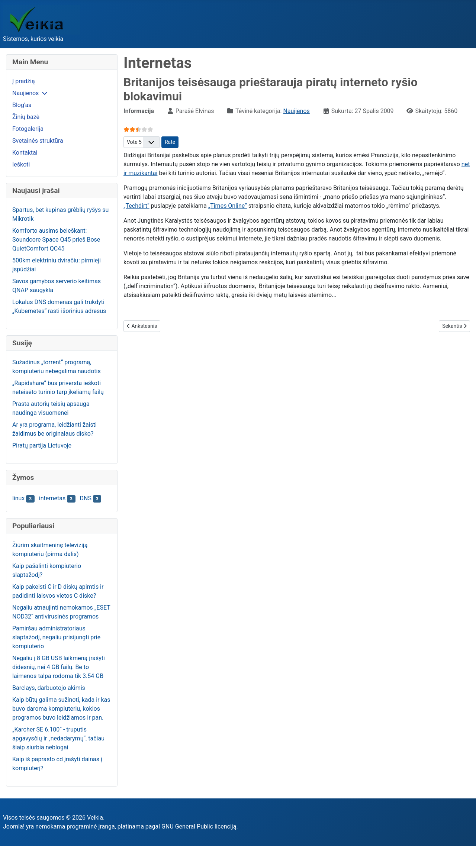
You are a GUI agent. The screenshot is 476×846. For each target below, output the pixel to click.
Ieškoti (21, 164)
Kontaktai (25, 152)
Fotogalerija (28, 128)
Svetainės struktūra (37, 140)
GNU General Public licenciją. (199, 826)
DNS (85, 498)
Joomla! (14, 826)
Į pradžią (23, 81)
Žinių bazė (25, 116)
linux (18, 498)
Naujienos (25, 93)
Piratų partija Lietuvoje (41, 445)
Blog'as (21, 105)
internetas (52, 498)
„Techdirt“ (136, 205)
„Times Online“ (227, 205)
